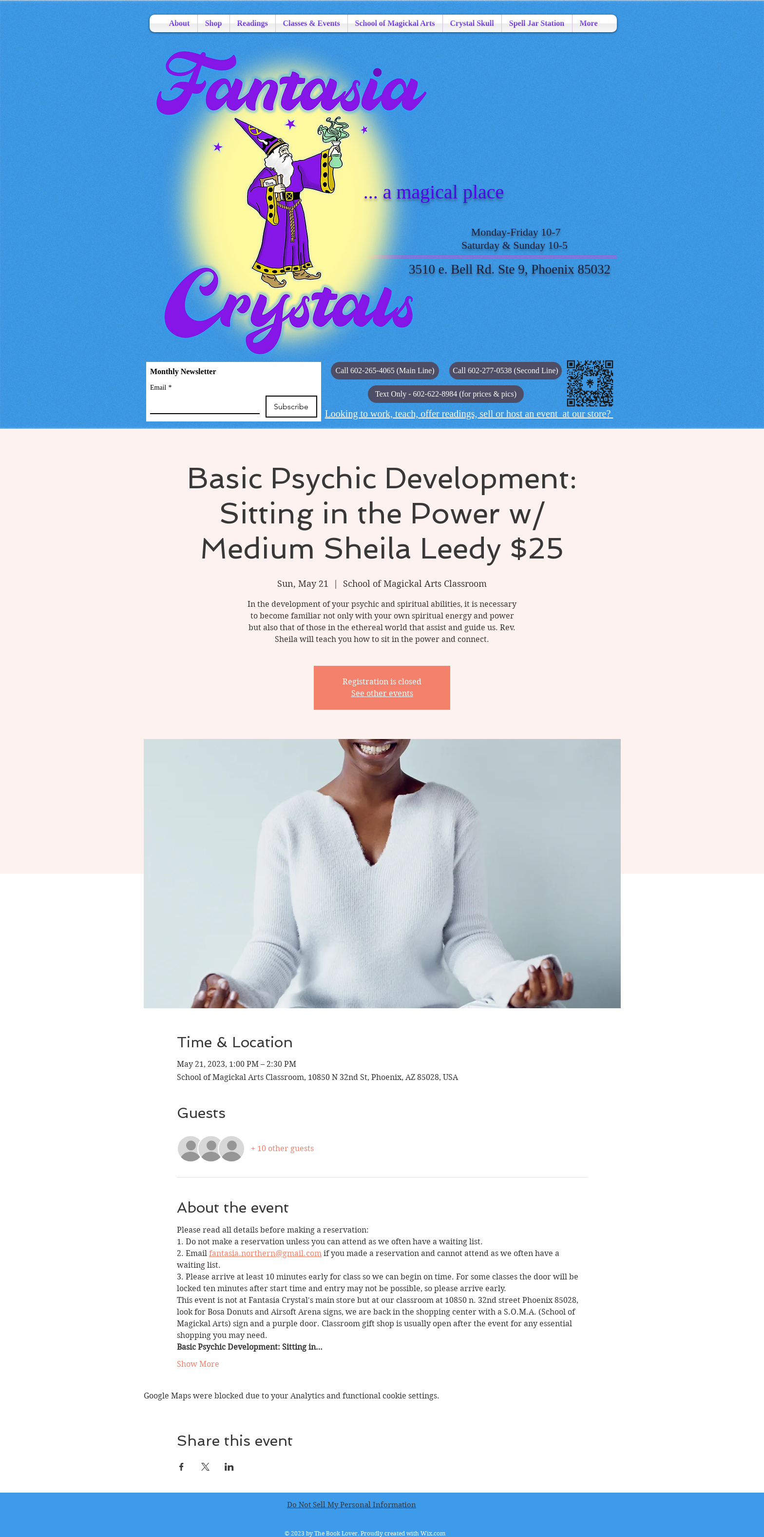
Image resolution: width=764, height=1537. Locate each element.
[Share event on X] (205, 1467)
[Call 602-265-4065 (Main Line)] (385, 370)
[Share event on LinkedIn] (229, 1467)
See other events (382, 693)
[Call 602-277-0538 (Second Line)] (505, 370)
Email (161, 387)
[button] (446, 394)
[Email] (202, 404)
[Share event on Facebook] (181, 1467)
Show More (198, 1364)
